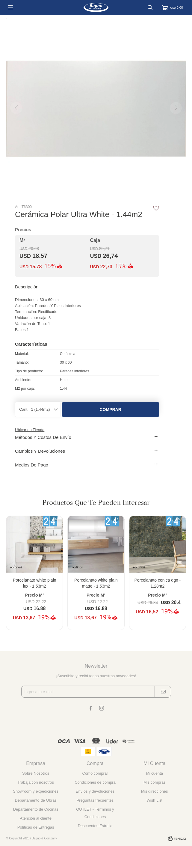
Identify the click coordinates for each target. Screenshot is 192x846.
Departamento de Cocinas (35, 809)
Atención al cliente (36, 818)
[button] (179, 577)
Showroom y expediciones (35, 791)
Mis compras (154, 782)
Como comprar (95, 773)
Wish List (154, 800)
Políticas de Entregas (35, 827)
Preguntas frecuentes (95, 800)
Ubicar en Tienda (29, 429)
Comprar (110, 409)
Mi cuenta (154, 773)
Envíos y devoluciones (95, 791)
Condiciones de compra (95, 782)
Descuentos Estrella (95, 826)
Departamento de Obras (35, 800)
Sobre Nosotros (35, 773)
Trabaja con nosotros (35, 782)
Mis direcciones (154, 791)
